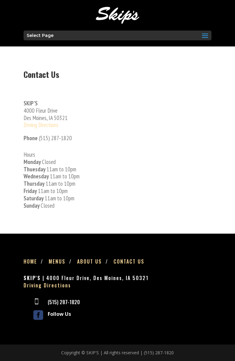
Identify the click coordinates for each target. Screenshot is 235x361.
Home (30, 261)
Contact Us (129, 261)
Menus (57, 261)
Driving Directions (41, 125)
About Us (89, 261)
